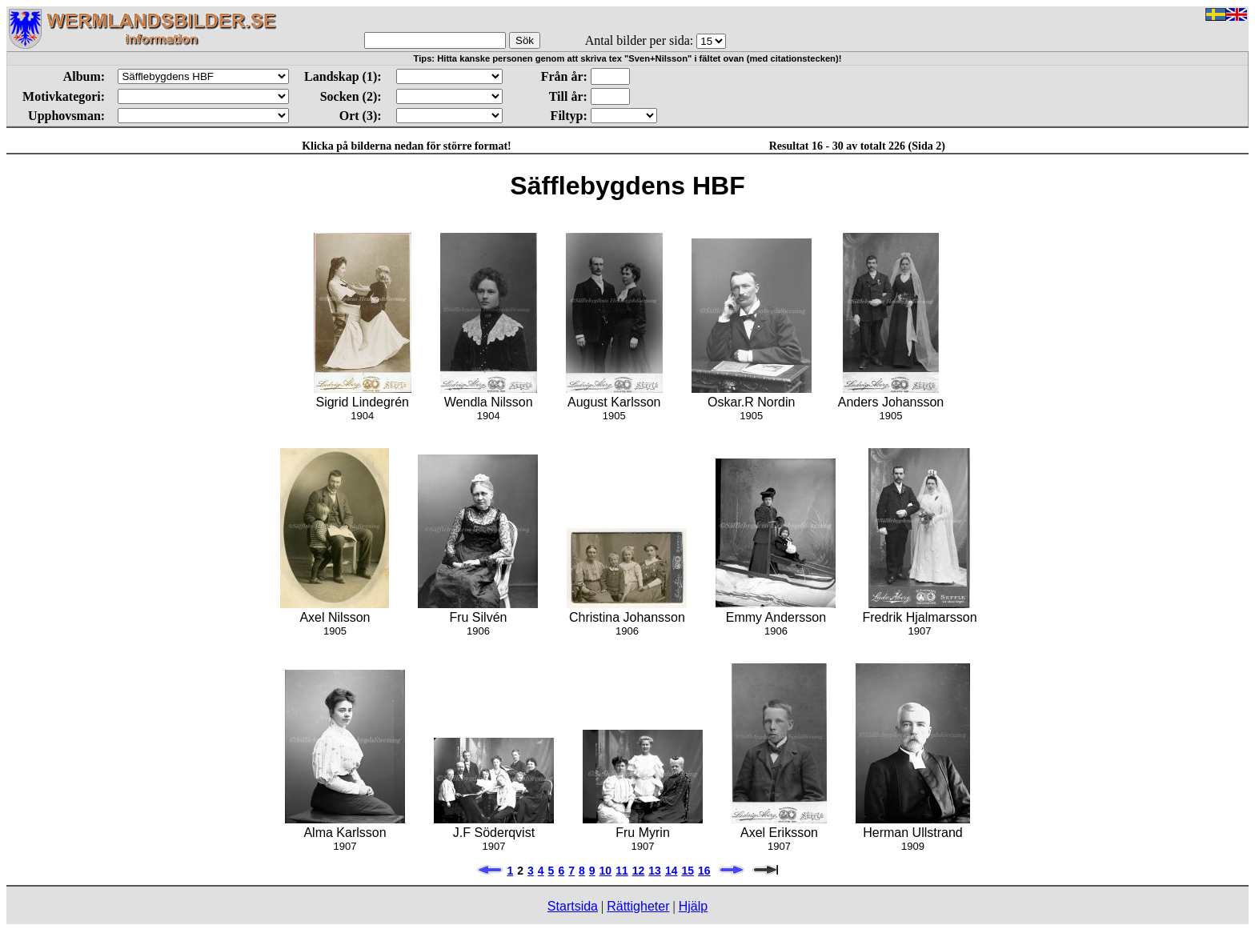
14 (671, 870)
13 (654, 870)
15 (687, 870)
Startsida (572, 906)
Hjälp (693, 906)
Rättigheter (638, 906)
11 (621, 870)
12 (638, 870)
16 (704, 870)
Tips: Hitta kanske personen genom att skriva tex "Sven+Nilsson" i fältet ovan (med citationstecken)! (628, 58)
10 (605, 870)
